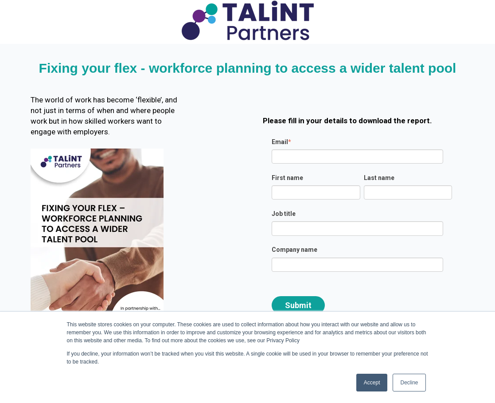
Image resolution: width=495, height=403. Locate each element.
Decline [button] (409, 383)
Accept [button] (372, 383)
